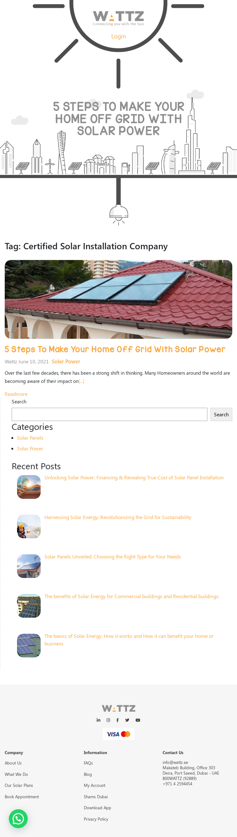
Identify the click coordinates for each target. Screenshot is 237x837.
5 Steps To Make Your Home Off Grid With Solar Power (115, 349)
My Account (94, 785)
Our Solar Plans (19, 785)
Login (118, 36)
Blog (88, 774)
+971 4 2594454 (177, 783)
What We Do (16, 774)
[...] (81, 381)
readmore (16, 393)
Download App (97, 807)
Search (19, 401)
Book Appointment (22, 796)
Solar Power (66, 361)
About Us (13, 762)
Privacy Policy (96, 819)
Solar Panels (30, 437)
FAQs (88, 762)
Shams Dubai (96, 796)
